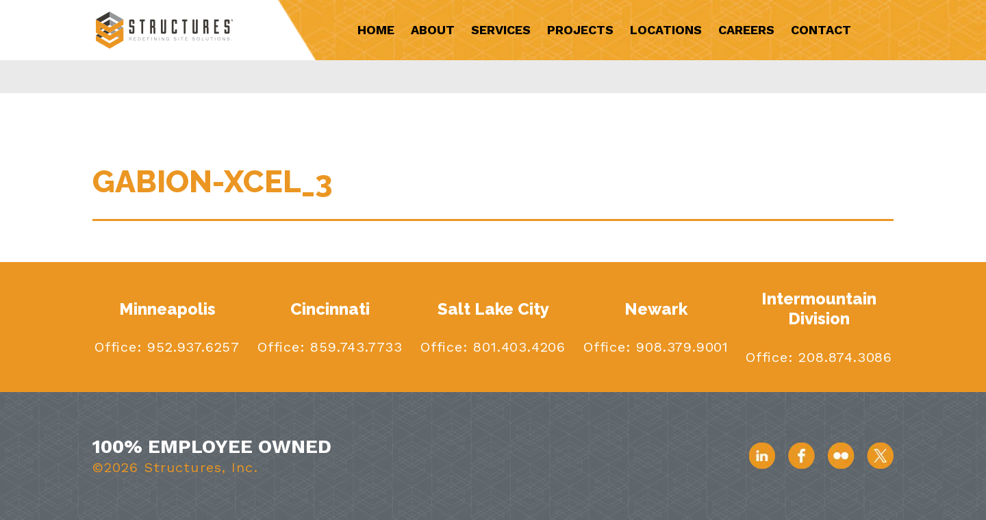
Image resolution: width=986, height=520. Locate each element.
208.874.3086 (843, 357)
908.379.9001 (680, 347)
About (433, 30)
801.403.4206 (517, 347)
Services (501, 30)
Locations (666, 30)
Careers (746, 30)
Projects (580, 30)
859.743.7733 (354, 347)
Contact (821, 30)
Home (375, 30)
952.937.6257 (191, 347)
